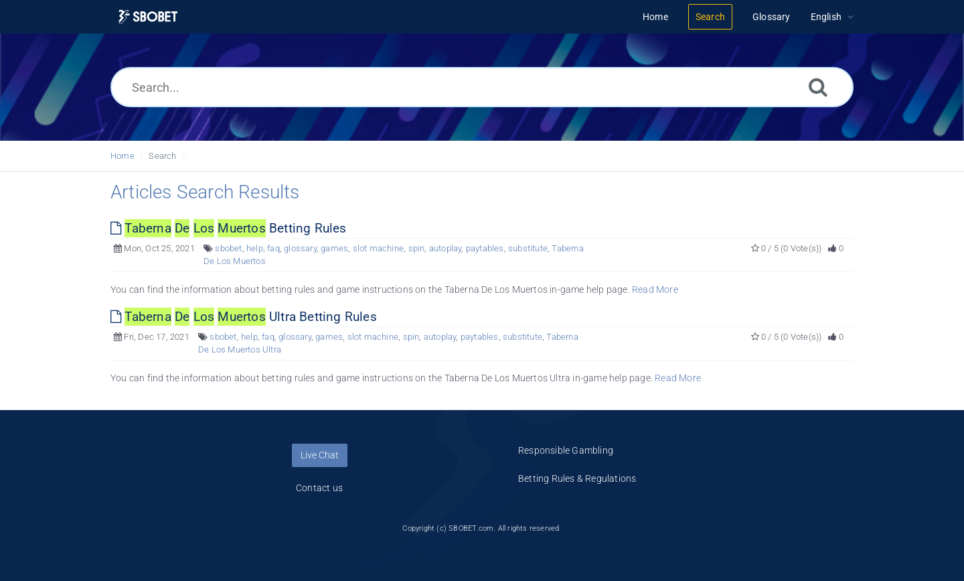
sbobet (228, 248)
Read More (655, 289)
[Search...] (482, 87)
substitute (528, 248)
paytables (485, 248)
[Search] (818, 87)
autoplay (445, 248)
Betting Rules (228, 228)
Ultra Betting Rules (243, 316)
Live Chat (320, 455)
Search (162, 156)
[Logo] (147, 17)
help (254, 248)
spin (416, 248)
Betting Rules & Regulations (577, 478)
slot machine (378, 248)
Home (122, 156)
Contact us (319, 487)
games (334, 248)
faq (273, 248)
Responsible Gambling (565, 450)
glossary (300, 248)
